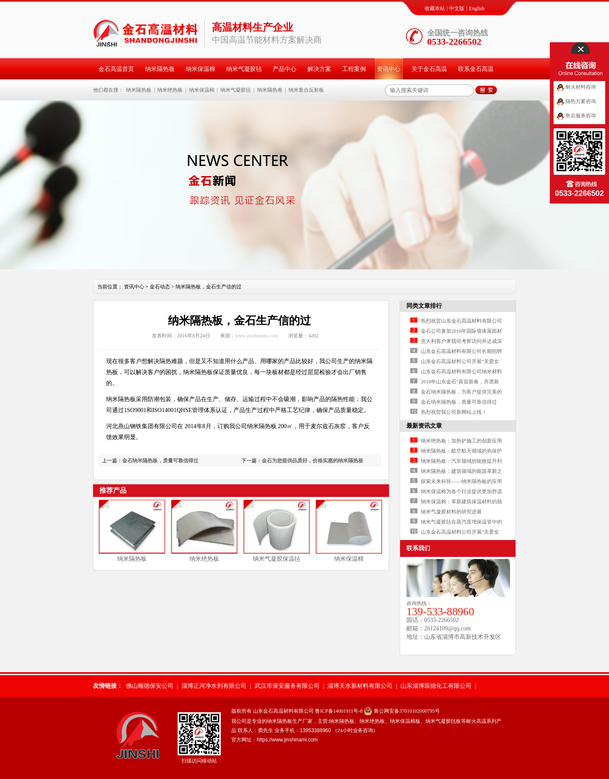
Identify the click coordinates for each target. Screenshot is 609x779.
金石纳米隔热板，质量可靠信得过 (160, 461)
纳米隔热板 (160, 69)
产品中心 (284, 69)
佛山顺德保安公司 (149, 686)
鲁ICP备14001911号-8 (338, 711)
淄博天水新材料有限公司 (359, 686)
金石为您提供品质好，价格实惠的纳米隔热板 (312, 461)
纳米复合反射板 (306, 90)
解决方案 (319, 69)
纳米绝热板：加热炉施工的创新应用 (461, 441)
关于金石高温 (429, 69)
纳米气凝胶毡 (244, 69)
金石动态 (160, 287)
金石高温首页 (116, 69)
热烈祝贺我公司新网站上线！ (454, 412)
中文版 (456, 8)
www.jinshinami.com (257, 336)
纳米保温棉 (200, 69)
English (477, 8)
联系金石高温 (476, 69)
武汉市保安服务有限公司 (287, 686)
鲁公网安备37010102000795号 (407, 711)
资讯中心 (389, 69)
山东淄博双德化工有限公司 (436, 686)
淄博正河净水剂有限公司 (214, 686)
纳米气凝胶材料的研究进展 (451, 512)
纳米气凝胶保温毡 (276, 559)
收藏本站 (435, 8)
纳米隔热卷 (270, 90)
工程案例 (354, 69)
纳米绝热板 (170, 90)
